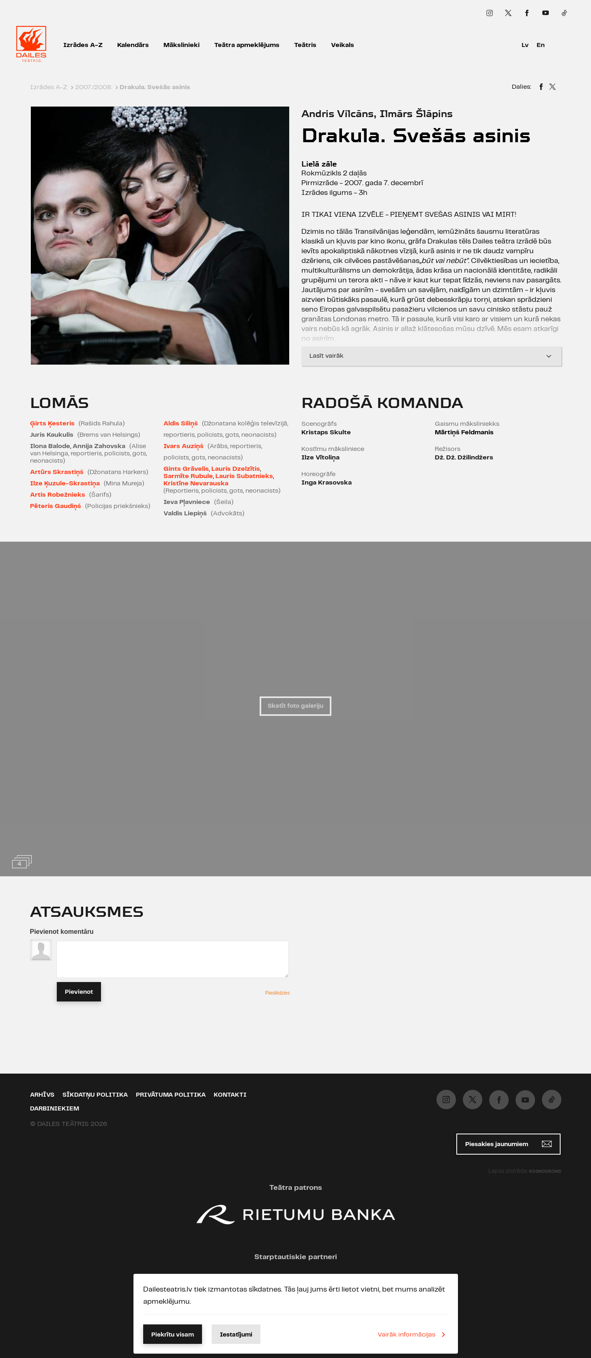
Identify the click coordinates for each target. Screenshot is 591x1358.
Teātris (305, 45)
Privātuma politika (171, 1095)
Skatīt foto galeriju (295, 706)
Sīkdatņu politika (95, 1095)
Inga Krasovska (326, 483)
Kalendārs (133, 45)
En (541, 45)
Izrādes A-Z (83, 45)
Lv (525, 45)
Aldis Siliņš (180, 424)
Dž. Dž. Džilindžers (464, 458)
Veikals (342, 45)
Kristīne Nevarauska (195, 483)
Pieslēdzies (277, 993)
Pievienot (79, 992)
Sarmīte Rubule (188, 476)
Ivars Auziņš (183, 446)
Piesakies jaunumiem (508, 1144)
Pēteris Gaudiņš (55, 506)
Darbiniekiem (54, 1109)
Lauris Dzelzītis (235, 469)
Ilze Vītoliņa (320, 458)
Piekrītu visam (172, 1335)
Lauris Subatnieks (244, 476)
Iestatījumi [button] (236, 1335)
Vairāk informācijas (413, 1334)
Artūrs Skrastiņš (57, 472)
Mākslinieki (181, 45)
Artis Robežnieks (57, 495)
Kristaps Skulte (326, 432)
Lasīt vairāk (431, 356)
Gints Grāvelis (186, 469)
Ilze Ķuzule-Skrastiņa (65, 483)
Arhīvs (42, 1095)
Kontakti (230, 1095)
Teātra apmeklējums (246, 45)
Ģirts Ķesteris (52, 424)
